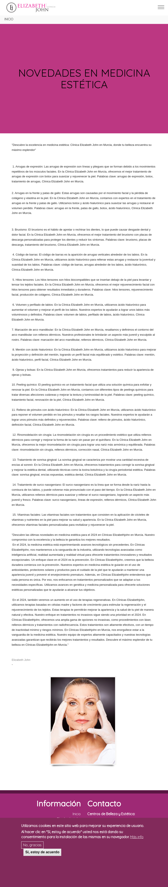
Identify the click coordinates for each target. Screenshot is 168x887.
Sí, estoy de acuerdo (42, 852)
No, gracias (32, 845)
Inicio (8, 19)
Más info (137, 837)
